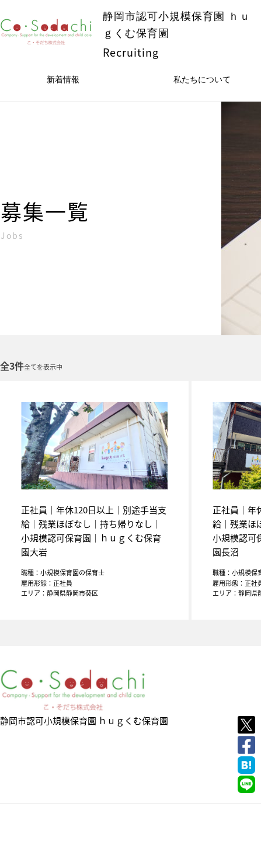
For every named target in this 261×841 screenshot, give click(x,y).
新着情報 (63, 79)
